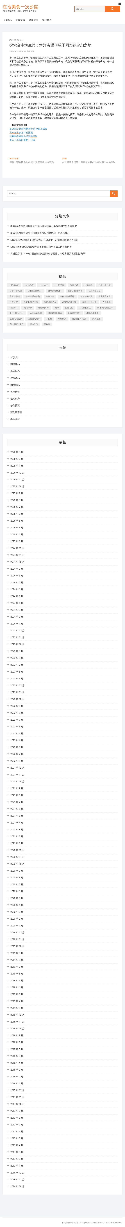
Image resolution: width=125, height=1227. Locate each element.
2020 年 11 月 (17, 857)
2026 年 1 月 (16, 465)
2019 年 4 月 (16, 987)
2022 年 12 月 (17, 685)
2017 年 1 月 (16, 1165)
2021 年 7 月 (16, 802)
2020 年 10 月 (17, 864)
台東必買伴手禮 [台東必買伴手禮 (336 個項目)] (31, 302)
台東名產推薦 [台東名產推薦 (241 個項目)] (86, 296)
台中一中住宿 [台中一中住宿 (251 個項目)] (104, 285)
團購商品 (15, 364)
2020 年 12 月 (17, 850)
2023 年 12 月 (17, 630)
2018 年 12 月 (17, 1014)
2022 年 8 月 (16, 713)
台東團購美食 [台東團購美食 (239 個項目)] (104, 296)
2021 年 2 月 (16, 836)
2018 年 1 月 (16, 1083)
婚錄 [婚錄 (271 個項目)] (57, 307)
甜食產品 (15, 378)
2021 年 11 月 (17, 774)
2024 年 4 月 (16, 603)
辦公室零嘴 (16, 412)
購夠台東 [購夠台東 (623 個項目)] (96, 319)
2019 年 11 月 (17, 939)
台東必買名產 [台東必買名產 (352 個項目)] (50, 302)
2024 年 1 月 (16, 623)
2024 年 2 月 (16, 616)
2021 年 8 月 (16, 795)
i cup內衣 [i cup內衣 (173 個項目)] (44, 285)
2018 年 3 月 (16, 1069)
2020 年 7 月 (16, 884)
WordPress (118, 1222)
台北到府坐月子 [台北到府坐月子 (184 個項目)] (35, 291)
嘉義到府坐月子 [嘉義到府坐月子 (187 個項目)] (89, 302)
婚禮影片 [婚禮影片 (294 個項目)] (14, 307)
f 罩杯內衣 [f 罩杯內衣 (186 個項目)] (14, 285)
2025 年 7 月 (16, 507)
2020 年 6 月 (16, 891)
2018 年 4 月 (16, 1063)
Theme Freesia (98, 1222)
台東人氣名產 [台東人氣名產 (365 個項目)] (94, 291)
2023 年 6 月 (16, 671)
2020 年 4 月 (16, 905)
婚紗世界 (47, 20)
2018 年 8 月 (16, 1042)
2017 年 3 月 (16, 1152)
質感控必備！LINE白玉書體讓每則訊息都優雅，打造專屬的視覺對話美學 (47, 253)
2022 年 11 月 (17, 692)
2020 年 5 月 (16, 898)
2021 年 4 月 (16, 822)
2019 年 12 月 (17, 932)
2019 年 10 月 (17, 946)
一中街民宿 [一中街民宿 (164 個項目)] (59, 285)
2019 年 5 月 (16, 980)
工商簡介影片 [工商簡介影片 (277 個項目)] (85, 307)
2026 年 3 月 (16, 452)
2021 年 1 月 (16, 843)
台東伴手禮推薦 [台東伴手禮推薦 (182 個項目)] (33, 296)
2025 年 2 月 (16, 534)
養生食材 (15, 419)
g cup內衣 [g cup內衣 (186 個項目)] (29, 285)
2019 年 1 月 (16, 1008)
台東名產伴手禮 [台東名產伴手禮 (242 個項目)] (67, 296)
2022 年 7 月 (16, 719)
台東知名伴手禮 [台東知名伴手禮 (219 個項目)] (69, 302)
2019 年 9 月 (16, 953)
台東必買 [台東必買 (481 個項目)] (14, 302)
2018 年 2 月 (16, 1076)
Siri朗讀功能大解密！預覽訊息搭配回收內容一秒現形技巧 (40, 233)
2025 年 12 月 (17, 472)
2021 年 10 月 (17, 781)
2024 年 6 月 (16, 589)
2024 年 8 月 (16, 575)
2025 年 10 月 (17, 486)
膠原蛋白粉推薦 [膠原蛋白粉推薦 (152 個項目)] (79, 319)
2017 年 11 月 (17, 1097)
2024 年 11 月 (17, 555)
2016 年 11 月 (17, 1179)
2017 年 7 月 (16, 1124)
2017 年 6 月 (16, 1131)
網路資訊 (34, 20)
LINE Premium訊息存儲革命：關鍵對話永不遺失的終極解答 (41, 246)
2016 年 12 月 (17, 1172)
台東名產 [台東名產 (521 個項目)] (50, 296)
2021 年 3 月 (16, 829)
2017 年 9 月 (16, 1111)
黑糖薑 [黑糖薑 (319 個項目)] (47, 324)
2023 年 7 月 (16, 664)
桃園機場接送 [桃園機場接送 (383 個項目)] (92, 313)
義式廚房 (15, 398)
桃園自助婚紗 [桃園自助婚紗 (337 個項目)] (34, 319)
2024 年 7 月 (16, 582)
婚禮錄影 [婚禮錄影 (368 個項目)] (28, 307)
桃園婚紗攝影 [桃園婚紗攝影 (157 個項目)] (74, 313)
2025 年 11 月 (17, 479)
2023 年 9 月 (16, 651)
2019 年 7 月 (16, 966)
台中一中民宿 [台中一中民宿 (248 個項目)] (16, 291)
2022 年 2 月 (16, 754)
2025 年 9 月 (16, 493)
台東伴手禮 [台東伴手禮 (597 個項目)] (15, 296)
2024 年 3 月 (16, 610)
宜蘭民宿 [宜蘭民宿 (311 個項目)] (69, 307)
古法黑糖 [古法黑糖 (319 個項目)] (88, 285)
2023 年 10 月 (17, 644)
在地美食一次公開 (20, 6)
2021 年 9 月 (16, 788)
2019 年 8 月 (16, 960)
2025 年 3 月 (16, 527)
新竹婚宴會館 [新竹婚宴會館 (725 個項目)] (36, 313)
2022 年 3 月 (16, 747)
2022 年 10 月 (17, 699)
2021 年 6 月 (16, 809)
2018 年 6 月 (16, 1049)
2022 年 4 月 (16, 740)
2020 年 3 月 (16, 912)
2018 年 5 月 (16, 1056)
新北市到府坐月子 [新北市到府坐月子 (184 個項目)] (105, 307)
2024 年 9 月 (16, 568)
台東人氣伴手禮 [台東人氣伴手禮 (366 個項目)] (75, 291)
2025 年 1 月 (16, 541)
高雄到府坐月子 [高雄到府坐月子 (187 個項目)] (17, 324)
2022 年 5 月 (16, 733)
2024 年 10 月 (17, 562)
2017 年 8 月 (16, 1117)
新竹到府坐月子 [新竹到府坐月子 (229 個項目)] (17, 313)
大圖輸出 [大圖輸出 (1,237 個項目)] (106, 302)
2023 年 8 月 (16, 658)
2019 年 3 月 (16, 994)
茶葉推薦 (15, 405)
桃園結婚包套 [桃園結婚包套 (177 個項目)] (16, 319)
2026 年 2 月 (16, 459)
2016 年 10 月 (17, 1186)
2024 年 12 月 (17, 548)
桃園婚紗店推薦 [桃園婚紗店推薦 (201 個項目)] (55, 313)
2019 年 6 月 (16, 973)
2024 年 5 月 (16, 596)
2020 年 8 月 (16, 877)
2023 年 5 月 (16, 678)
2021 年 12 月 (17, 767)
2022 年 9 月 (16, 706)
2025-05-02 (16, 40)
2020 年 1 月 (16, 925)
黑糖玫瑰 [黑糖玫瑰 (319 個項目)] (34, 324)
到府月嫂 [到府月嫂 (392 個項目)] (74, 285)
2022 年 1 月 (16, 761)
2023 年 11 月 (17, 637)
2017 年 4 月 (16, 1145)
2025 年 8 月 (16, 500)
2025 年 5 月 (16, 520)
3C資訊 (8, 20)
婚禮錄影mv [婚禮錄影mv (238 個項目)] (43, 307)
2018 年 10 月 (17, 1028)
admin (20, 51)
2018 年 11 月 (17, 1021)
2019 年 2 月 (16, 1001)
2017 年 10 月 (17, 1104)
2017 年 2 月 (16, 1159)
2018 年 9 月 (16, 1035)
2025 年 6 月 (16, 514)
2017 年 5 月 (16, 1138)
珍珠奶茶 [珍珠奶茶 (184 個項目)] (62, 319)
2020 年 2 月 (16, 918)
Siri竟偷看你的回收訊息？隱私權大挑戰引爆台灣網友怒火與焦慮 (43, 226)
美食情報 (20, 20)
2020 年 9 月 (16, 870)
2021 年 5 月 (16, 815)
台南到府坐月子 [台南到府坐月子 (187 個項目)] (55, 291)
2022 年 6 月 (16, 726)
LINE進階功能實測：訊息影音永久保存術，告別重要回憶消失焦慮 (44, 239)
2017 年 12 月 (17, 1090)
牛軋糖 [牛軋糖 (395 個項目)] (49, 319)
